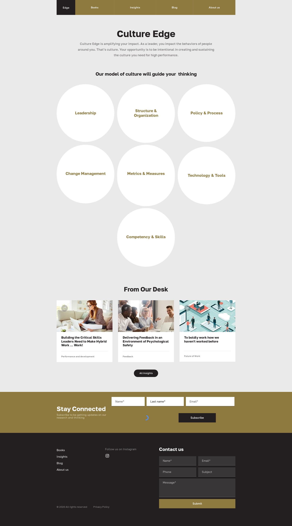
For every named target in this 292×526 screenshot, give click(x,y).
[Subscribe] (197, 417)
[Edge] (66, 7)
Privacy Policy (101, 506)
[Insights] (75, 456)
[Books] (75, 450)
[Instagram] (107, 455)
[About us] (75, 469)
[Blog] (75, 463)
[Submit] (197, 503)
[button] (94, 7)
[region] (85, 113)
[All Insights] (146, 373)
